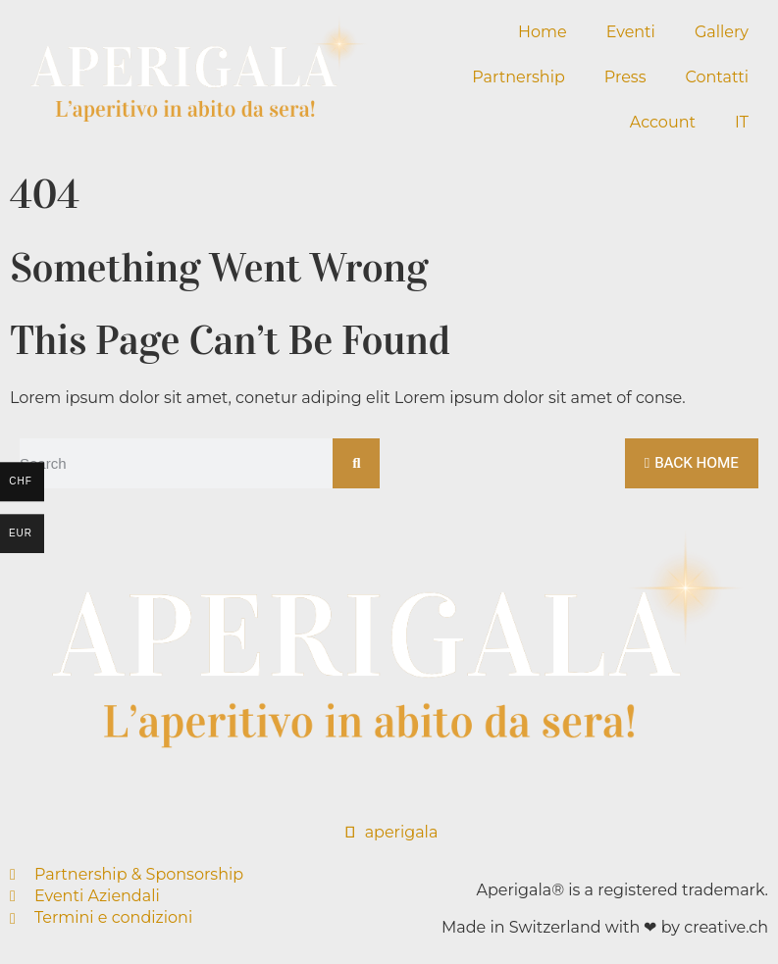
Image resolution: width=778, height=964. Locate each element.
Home (542, 32)
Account (663, 122)
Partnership (518, 77)
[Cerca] (356, 463)
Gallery (722, 32)
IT (742, 122)
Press (625, 77)
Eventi (630, 32)
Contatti (717, 77)
